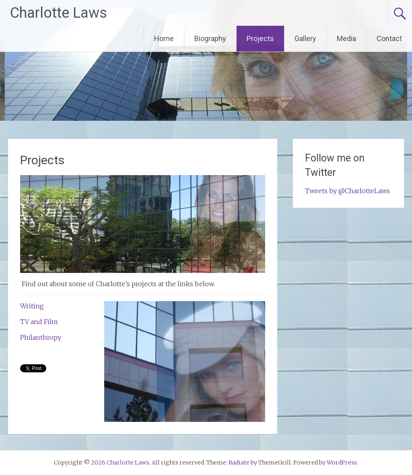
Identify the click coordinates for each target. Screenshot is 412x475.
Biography (210, 38)
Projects (260, 38)
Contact (389, 38)
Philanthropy (40, 337)
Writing (32, 306)
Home (164, 38)
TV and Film (39, 322)
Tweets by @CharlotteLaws (347, 191)
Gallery (305, 38)
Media (346, 38)
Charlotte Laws (58, 12)
